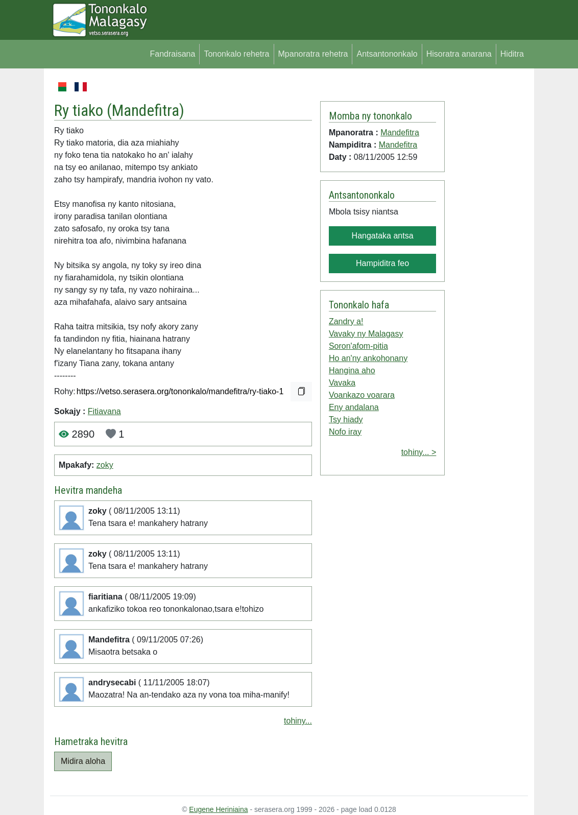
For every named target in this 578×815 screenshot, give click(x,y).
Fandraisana (172, 54)
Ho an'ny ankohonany (368, 358)
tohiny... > (419, 452)
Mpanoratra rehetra (313, 54)
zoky (105, 465)
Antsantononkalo (386, 54)
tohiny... (298, 720)
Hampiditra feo (382, 263)
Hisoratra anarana (459, 54)
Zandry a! (346, 321)
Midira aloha (83, 761)
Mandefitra (145, 110)
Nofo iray (345, 431)
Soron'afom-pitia (358, 346)
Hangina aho (352, 370)
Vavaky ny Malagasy (366, 333)
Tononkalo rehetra (236, 54)
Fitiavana (104, 411)
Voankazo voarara (362, 395)
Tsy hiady (346, 419)
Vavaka (342, 382)
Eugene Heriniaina (218, 809)
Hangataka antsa (383, 235)
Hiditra (512, 54)
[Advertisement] (486, 234)
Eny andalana (354, 407)
